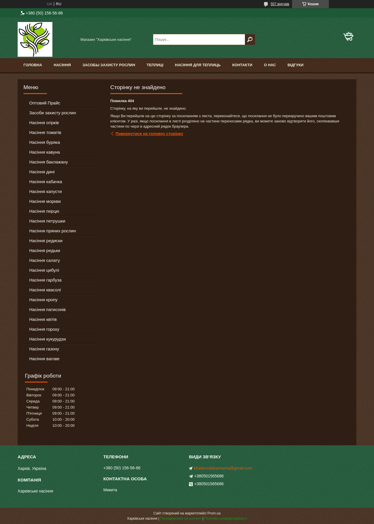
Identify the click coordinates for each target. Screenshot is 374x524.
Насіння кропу (43, 299)
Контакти (242, 65)
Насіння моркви (45, 201)
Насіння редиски (46, 240)
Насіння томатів (45, 132)
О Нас (270, 65)
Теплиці (155, 65)
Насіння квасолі (45, 289)
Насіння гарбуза (45, 279)
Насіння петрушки (47, 220)
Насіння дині (42, 171)
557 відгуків (280, 4)
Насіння (62, 65)
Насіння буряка (44, 142)
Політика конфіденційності (225, 518)
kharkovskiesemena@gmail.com (223, 468)
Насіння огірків (44, 122)
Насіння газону (44, 348)
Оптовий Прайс (44, 102)
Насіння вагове (44, 358)
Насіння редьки (44, 250)
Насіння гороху (44, 329)
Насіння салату (44, 260)
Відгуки (295, 65)
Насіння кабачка (45, 181)
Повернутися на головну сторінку (149, 133)
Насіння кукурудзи (47, 339)
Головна (32, 65)
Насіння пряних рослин (52, 230)
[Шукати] (250, 39)
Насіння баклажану (48, 161)
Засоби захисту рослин (52, 112)
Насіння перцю (44, 211)
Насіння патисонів (47, 309)
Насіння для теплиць (198, 65)
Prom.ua (214, 513)
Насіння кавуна (44, 152)
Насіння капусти (45, 191)
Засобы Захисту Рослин (108, 65)
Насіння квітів (43, 319)
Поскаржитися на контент (180, 518)
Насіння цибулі (44, 270)
